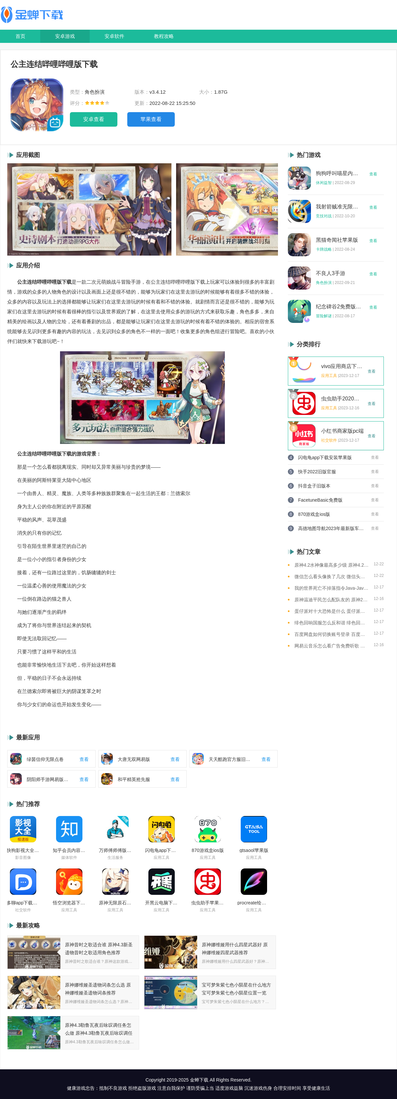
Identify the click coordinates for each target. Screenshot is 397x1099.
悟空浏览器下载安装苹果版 (69, 902)
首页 (20, 36)
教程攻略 (164, 36)
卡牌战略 (324, 249)
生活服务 (115, 858)
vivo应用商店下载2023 (342, 366)
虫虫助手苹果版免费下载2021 (207, 902)
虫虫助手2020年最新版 (342, 398)
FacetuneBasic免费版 (320, 500)
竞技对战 (324, 216)
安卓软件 (114, 36)
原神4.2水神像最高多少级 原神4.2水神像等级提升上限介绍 (331, 565)
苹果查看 (151, 119)
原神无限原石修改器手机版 (115, 902)
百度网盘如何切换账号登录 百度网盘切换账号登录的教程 (331, 634)
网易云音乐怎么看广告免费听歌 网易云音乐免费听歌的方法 (331, 645)
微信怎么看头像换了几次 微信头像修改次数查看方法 (331, 576)
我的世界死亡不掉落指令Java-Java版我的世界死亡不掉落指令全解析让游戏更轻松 (331, 588)
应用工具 (161, 858)
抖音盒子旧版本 (314, 485)
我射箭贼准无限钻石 (338, 206)
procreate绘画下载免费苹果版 (253, 902)
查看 (373, 174)
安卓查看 (93, 119)
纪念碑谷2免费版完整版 (338, 306)
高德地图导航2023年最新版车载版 (331, 528)
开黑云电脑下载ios (161, 902)
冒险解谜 (324, 316)
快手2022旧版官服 (317, 471)
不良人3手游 (330, 273)
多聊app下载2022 (23, 902)
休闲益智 (324, 182)
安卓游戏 (65, 36)
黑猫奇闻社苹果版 (337, 240)
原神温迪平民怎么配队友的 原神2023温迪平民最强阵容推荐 (331, 599)
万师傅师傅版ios (115, 850)
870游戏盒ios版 (208, 850)
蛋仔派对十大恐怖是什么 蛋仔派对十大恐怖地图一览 (331, 611)
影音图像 (23, 858)
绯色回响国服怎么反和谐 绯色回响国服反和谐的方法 (331, 622)
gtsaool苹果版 (253, 850)
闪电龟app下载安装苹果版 (161, 850)
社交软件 (23, 910)
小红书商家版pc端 (342, 431)
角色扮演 (324, 282)
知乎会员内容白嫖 (69, 850)
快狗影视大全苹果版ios (23, 850)
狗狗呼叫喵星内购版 (338, 173)
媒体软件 (69, 858)
